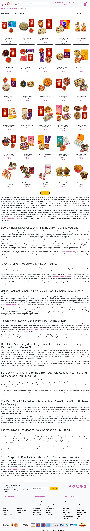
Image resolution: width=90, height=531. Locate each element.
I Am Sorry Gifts (50, 502)
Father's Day (36, 508)
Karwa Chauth (81, 510)
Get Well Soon (37, 512)
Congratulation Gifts (51, 506)
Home (3, 8)
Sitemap (19, 512)
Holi (78, 518)
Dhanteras (66, 518)
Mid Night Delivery (8, 506)
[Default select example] (82, 14)
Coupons (5, 510)
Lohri (64, 514)
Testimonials (20, 502)
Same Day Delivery (8, 504)
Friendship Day (37, 510)
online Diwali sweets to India (10, 218)
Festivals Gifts (12, 8)
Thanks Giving (50, 504)
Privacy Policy (20, 506)
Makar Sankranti (68, 516)
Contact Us (20, 508)
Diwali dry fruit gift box (64, 446)
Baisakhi (79, 514)
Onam (65, 510)
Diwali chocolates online (67, 251)
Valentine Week (37, 502)
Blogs (4, 508)
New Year (48, 512)
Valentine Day (37, 504)
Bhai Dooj (66, 506)
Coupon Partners (21, 510)
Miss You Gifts (50, 508)
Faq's (4, 512)
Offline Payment (7, 514)
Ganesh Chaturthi (82, 512)
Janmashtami (80, 502)
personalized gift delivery (14, 304)
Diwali (65, 504)
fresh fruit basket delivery (35, 329)
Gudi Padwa (66, 512)
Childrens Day (50, 514)
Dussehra (79, 508)
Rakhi (64, 502)
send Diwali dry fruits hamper (61, 276)
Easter (78, 516)
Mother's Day (37, 506)
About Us (5, 502)
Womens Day (49, 510)
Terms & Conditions (22, 504)
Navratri (79, 506)
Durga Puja (80, 504)
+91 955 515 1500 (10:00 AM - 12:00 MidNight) (67, 3)
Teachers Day (37, 514)
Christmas (66, 508)
